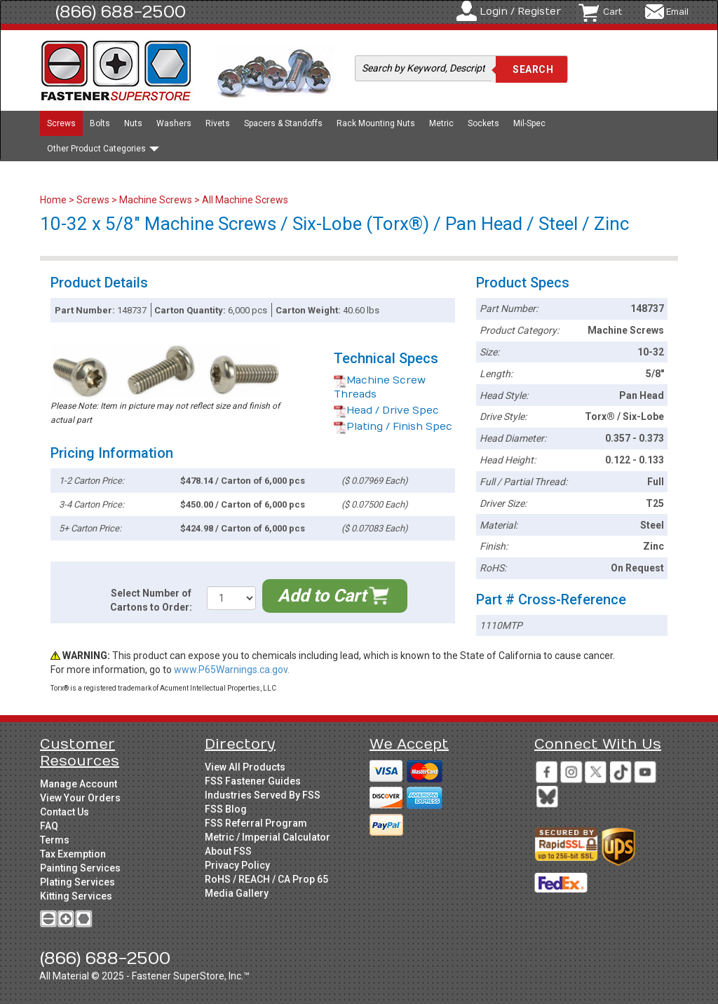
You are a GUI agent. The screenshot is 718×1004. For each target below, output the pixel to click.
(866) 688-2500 (120, 12)
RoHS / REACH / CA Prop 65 (266, 879)
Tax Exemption (73, 854)
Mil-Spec (529, 123)
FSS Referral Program (256, 823)
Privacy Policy (237, 865)
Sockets (483, 123)
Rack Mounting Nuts (376, 123)
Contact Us (64, 812)
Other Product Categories (103, 149)
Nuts (133, 123)
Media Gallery (237, 893)
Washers (173, 123)
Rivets (217, 123)
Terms (54, 840)
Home (54, 199)
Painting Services (80, 868)
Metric (441, 123)
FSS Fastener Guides (253, 781)
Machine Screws (155, 199)
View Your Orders (80, 797)
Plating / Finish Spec (393, 427)
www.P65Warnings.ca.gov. (232, 669)
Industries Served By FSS (262, 795)
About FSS (228, 851)
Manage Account (78, 783)
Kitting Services (76, 896)
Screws (61, 123)
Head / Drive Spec (386, 410)
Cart (612, 12)
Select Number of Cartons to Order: (151, 600)
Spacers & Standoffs (283, 123)
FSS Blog (226, 809)
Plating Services (77, 882)
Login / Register (520, 12)
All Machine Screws (245, 199)
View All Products (245, 767)
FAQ (49, 826)
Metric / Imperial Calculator (267, 837)
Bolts (100, 123)
